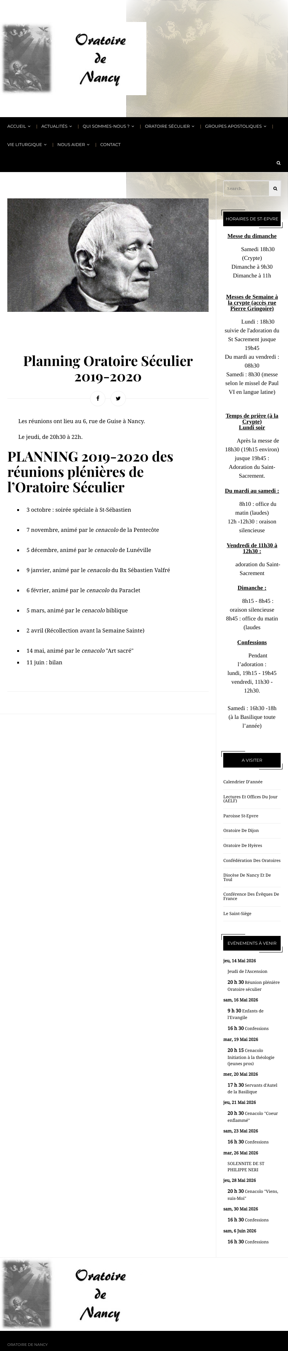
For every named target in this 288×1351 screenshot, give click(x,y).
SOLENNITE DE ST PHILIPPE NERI (246, 1166)
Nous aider (71, 144)
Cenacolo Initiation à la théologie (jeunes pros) (251, 1057)
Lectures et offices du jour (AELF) (250, 799)
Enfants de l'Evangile (245, 1014)
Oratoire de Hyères (242, 845)
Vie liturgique (24, 144)
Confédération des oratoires (251, 860)
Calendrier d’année (242, 781)
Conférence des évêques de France (251, 896)
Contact (110, 144)
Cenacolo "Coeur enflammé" (253, 1117)
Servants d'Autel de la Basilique (252, 1089)
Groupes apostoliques (233, 126)
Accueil (16, 126)
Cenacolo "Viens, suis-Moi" (253, 1195)
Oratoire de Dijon (241, 830)
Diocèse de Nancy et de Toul (247, 877)
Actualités (54, 126)
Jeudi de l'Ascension (248, 971)
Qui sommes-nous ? (106, 126)
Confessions (248, 1028)
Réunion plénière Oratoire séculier (254, 986)
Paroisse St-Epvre (240, 815)
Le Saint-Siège (237, 913)
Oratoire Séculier (167, 126)
